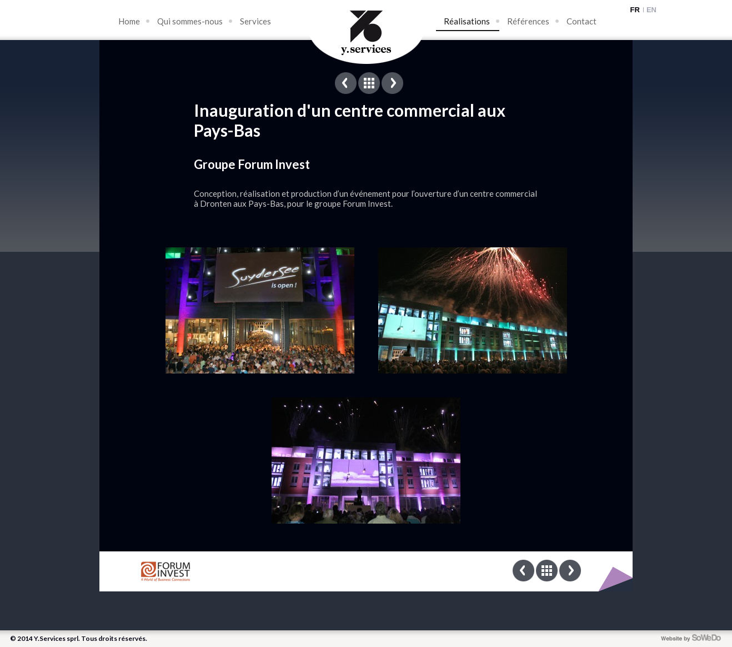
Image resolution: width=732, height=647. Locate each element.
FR (635, 10)
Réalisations (467, 21)
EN (651, 10)
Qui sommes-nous (190, 21)
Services (255, 21)
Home (129, 21)
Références (528, 21)
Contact (581, 21)
